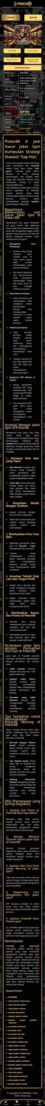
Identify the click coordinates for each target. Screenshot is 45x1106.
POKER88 (24, 73)
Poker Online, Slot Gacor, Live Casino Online (28, 81)
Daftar (39, 1103)
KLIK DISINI (25, 128)
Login (28, 1103)
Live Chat (17, 1103)
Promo (5, 1103)
